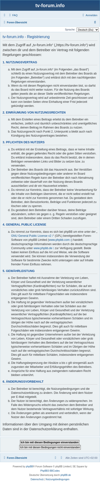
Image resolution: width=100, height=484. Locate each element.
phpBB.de (65, 475)
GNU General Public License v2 (31, 235)
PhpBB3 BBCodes (50, 470)
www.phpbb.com (59, 240)
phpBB (29, 466)
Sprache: (70, 29)
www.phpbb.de (43, 248)
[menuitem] (13, 15)
